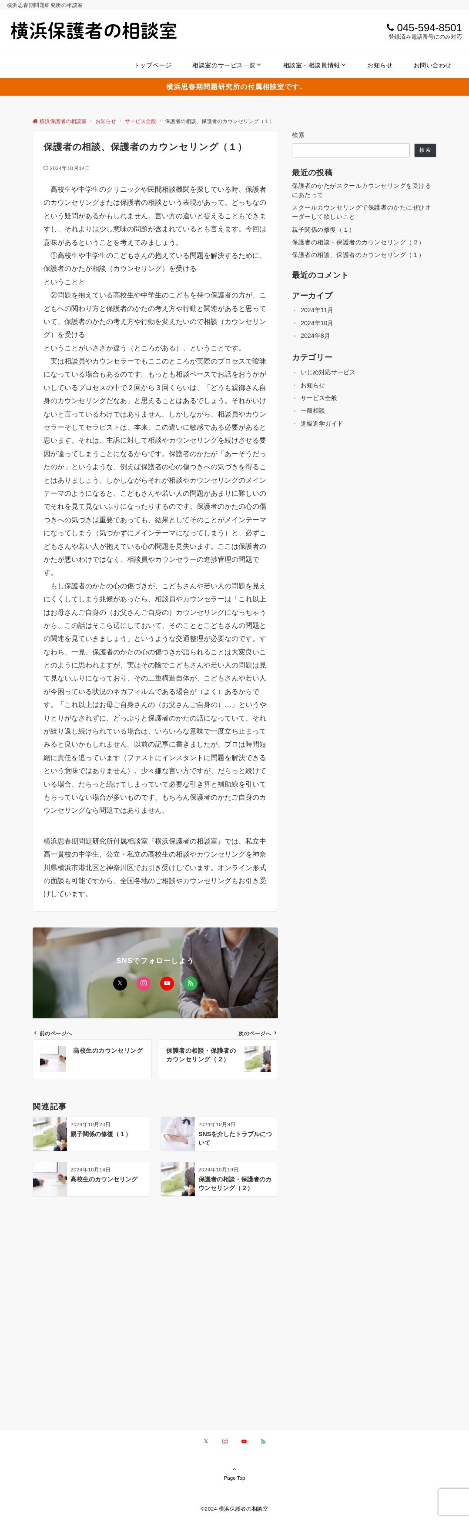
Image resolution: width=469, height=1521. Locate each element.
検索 (298, 134)
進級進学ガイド (322, 423)
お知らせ (313, 385)
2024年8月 (315, 335)
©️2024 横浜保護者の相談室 (234, 1508)
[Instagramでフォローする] (144, 984)
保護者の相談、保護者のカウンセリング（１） (358, 254)
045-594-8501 (429, 27)
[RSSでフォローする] (191, 984)
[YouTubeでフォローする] (167, 984)
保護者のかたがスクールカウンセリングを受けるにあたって (362, 190)
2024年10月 (317, 323)
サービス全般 (319, 397)
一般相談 (313, 410)
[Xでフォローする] (120, 984)
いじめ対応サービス (328, 372)
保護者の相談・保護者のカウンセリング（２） (358, 242)
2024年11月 (317, 310)
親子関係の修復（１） (323, 229)
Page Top (234, 1473)
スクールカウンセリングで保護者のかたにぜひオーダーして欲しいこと (362, 212)
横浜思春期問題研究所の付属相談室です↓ (234, 86)
